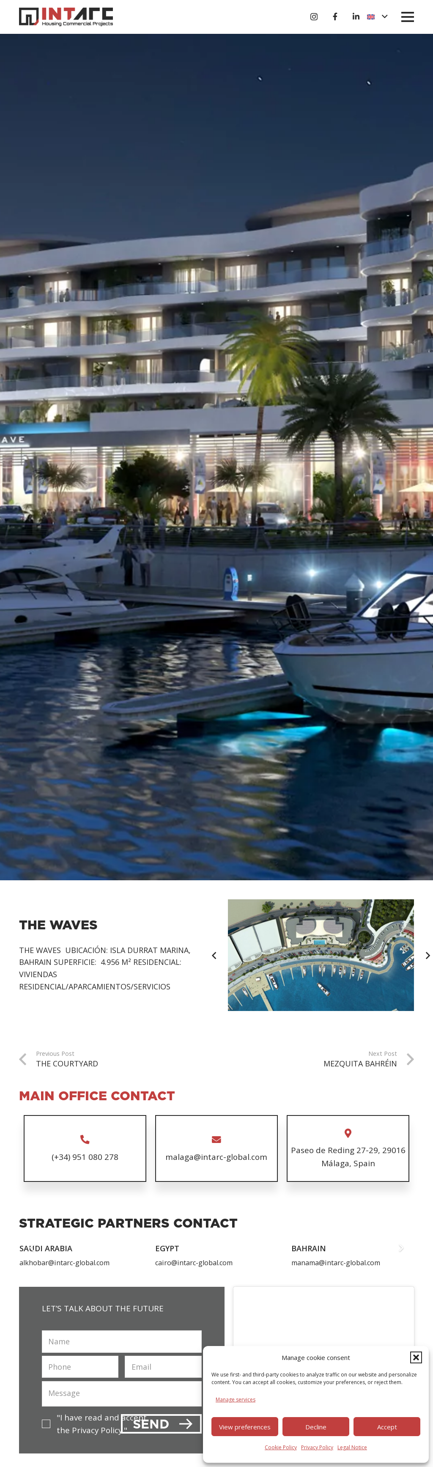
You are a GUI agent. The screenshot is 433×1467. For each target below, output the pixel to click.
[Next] (400, 1247)
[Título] (335, 16)
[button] (416, 1357)
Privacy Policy (317, 1447)
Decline (315, 1427)
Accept (387, 1427)
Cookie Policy (281, 1447)
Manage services (235, 1399)
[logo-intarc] (66, 17)
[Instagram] (314, 17)
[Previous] (214, 955)
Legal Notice (352, 1447)
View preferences (245, 1427)
